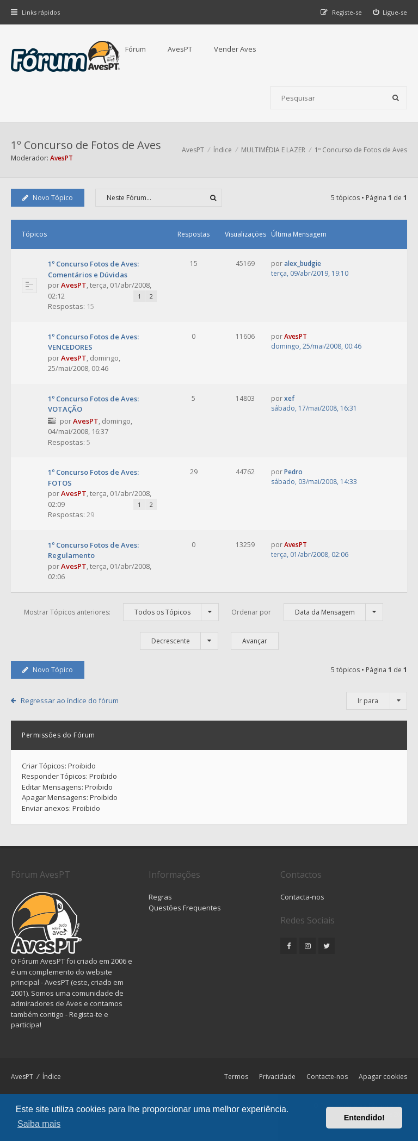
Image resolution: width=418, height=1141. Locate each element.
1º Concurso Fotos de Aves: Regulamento (93, 550)
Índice (51, 1076)
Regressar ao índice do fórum (70, 700)
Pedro (293, 471)
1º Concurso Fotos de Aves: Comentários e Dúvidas (93, 269)
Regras (160, 897)
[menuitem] (390, 12)
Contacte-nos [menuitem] (327, 1076)
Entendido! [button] (364, 1117)
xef (289, 398)
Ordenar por (307, 612)
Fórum (135, 49)
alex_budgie (302, 263)
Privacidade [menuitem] (277, 1076)
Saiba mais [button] (38, 1123)
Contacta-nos (302, 897)
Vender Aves (235, 49)
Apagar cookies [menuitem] (383, 1076)
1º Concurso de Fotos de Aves (86, 145)
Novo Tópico (47, 197)
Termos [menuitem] (236, 1076)
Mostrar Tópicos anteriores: (121, 612)
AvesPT (180, 49)
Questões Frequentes (185, 908)
